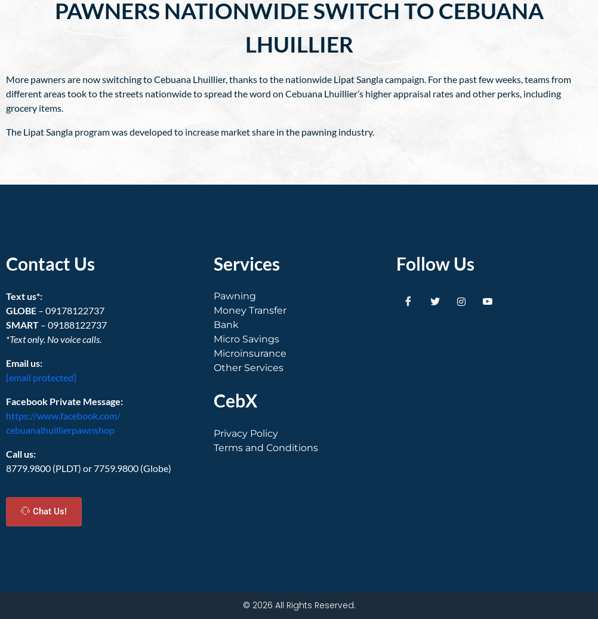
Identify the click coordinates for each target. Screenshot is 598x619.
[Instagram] (461, 301)
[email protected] (41, 377)
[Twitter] (435, 301)
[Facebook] (408, 301)
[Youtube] (488, 301)
